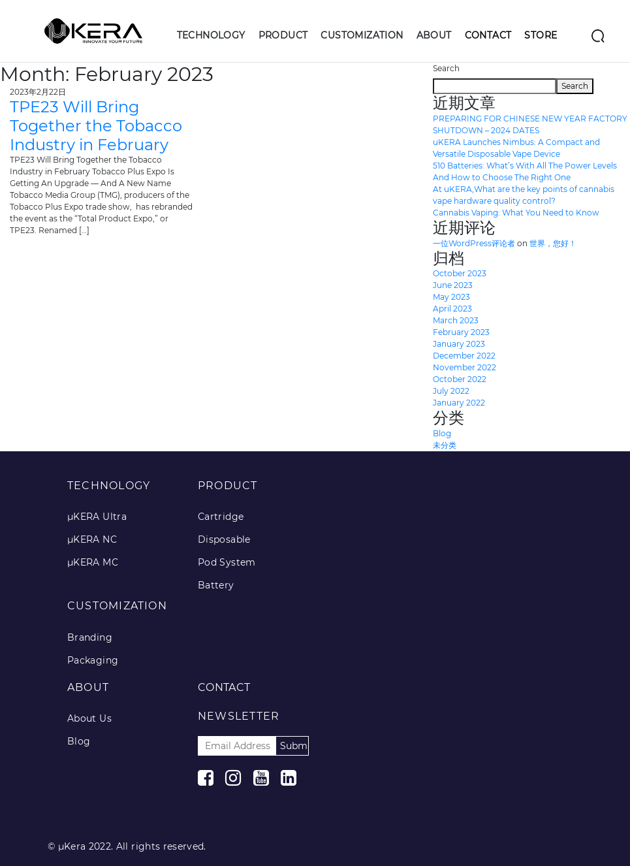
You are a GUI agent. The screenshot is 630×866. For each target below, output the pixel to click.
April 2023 (452, 308)
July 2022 (451, 391)
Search (446, 68)
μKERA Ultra (97, 516)
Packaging (93, 660)
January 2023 (459, 344)
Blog (442, 433)
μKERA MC (92, 562)
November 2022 (464, 367)
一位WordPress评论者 (474, 243)
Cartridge (221, 516)
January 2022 (459, 403)
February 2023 (461, 332)
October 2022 (459, 379)
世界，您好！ (552, 243)
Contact (488, 35)
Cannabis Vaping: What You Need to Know (516, 212)
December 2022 (464, 356)
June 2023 (453, 285)
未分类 (444, 445)
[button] (211, 45)
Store (540, 35)
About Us (89, 718)
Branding (89, 637)
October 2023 (459, 273)
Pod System (227, 562)
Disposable (224, 539)
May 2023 (451, 297)
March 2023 (456, 320)
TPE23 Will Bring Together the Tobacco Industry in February (96, 125)
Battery (216, 585)
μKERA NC (92, 539)
